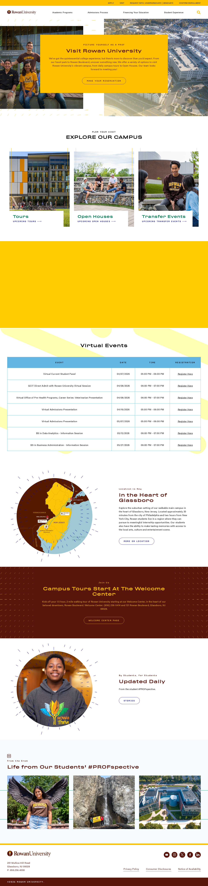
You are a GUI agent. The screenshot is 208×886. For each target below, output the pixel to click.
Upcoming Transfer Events (164, 221)
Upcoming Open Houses (96, 221)
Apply (111, 3)
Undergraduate (153, 3)
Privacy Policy (131, 869)
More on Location (137, 541)
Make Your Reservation (104, 81)
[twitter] (182, 855)
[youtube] (167, 855)
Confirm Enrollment (190, 3)
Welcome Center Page (104, 620)
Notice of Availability (189, 869)
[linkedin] (198, 855)
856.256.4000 (17, 870)
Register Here (185, 373)
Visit (122, 3)
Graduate (168, 3)
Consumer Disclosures (158, 869)
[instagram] (174, 855)
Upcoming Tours (27, 221)
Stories (129, 700)
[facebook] (190, 855)
